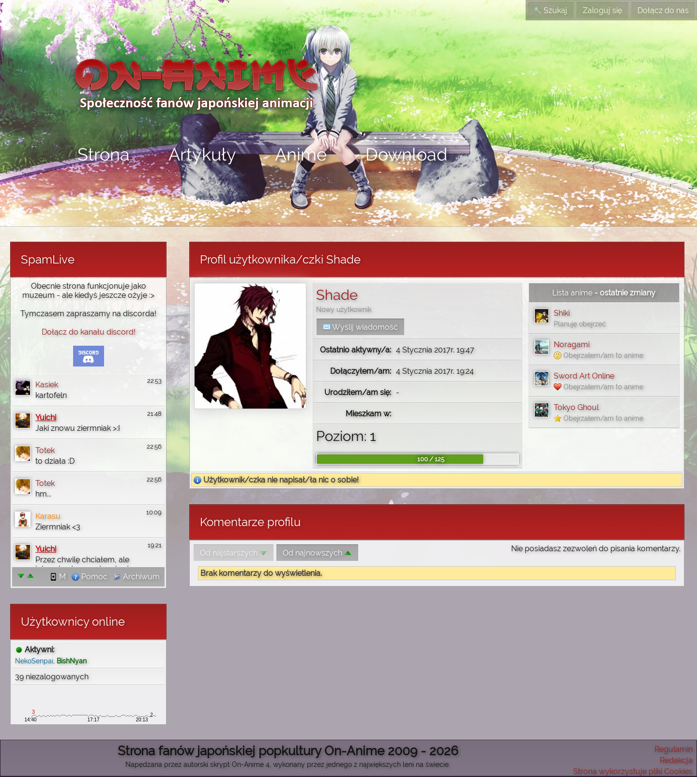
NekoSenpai (34, 661)
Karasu (48, 516)
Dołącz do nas (663, 10)
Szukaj (550, 10)
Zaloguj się (602, 10)
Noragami (572, 344)
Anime (301, 154)
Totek (45, 450)
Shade (337, 295)
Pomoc (89, 576)
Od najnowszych (317, 552)
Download (406, 154)
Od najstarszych (233, 552)
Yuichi (45, 417)
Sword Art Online (584, 376)
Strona (103, 154)
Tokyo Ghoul (576, 407)
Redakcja (676, 760)
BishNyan (72, 661)
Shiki (562, 313)
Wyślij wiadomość (360, 327)
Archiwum (136, 576)
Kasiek (46, 384)
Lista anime (572, 292)
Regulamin (673, 749)
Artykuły (202, 154)
